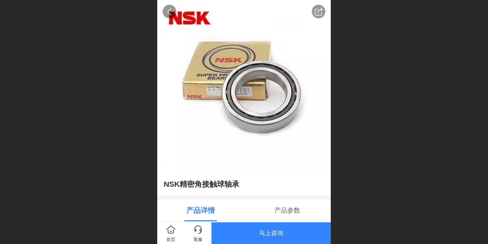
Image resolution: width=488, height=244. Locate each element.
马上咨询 (271, 233)
